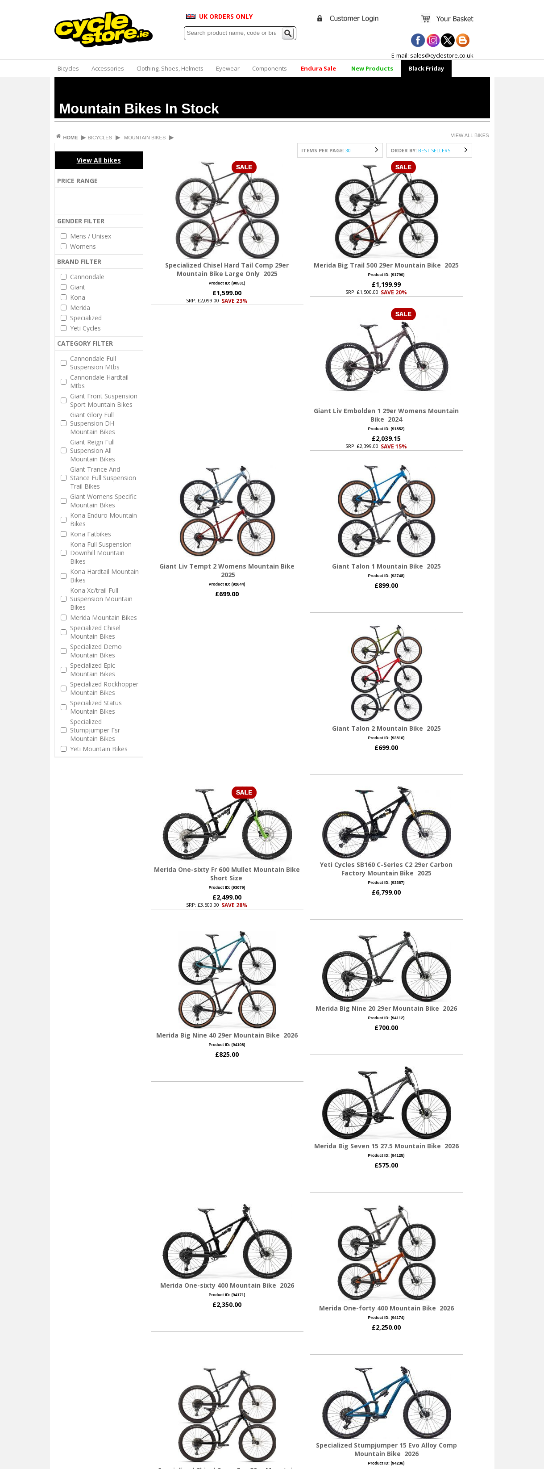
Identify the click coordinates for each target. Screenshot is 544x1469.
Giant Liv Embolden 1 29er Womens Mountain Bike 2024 (386, 414)
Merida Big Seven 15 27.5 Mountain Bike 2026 (386, 1146)
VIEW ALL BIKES (470, 135)
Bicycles (68, 68)
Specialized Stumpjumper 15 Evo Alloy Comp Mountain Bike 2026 (386, 1449)
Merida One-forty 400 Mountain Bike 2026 (386, 1308)
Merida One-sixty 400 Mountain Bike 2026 (227, 1285)
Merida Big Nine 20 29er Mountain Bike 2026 (386, 1008)
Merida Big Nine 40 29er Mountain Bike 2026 (227, 1035)
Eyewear (228, 68)
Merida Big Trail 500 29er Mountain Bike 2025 (386, 265)
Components (269, 68)
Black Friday (426, 68)
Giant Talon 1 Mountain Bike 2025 (386, 566)
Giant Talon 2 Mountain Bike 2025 (386, 728)
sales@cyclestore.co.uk (441, 55)
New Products (372, 68)
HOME (71, 137)
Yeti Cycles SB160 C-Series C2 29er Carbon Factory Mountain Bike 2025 (386, 868)
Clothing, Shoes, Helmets (170, 68)
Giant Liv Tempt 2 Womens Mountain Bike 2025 (227, 570)
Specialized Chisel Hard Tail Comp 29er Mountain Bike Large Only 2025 (227, 269)
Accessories (107, 68)
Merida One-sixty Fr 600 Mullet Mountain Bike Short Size (227, 873)
